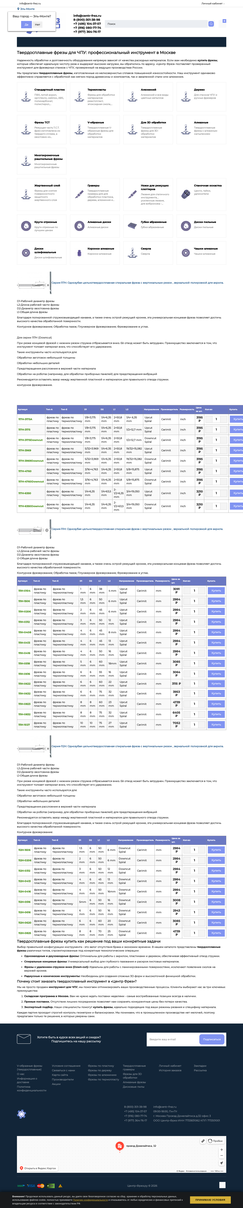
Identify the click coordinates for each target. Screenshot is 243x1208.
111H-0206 (24, 611)
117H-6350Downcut (31, 506)
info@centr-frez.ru (30, 3)
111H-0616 (24, 674)
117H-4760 (24, 471)
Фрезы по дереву (100, 1070)
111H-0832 (24, 714)
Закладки (200, 1065)
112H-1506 (24, 850)
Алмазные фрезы (134, 1082)
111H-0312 (24, 622)
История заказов (170, 1070)
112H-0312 (24, 870)
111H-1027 (24, 724)
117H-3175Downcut (30, 440)
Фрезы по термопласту (103, 1079)
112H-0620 (24, 922)
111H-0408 (24, 632)
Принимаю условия (210, 1200)
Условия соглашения (66, 1065)
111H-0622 (24, 683)
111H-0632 (24, 693)
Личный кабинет (170, 1065)
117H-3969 (24, 450)
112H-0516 (24, 902)
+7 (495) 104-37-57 (86, 24)
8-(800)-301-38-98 (86, 20)
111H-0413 (24, 642)
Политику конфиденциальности (90, 1200)
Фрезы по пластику (101, 1065)
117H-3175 (24, 429)
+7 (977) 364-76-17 (86, 32)
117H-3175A (25, 419)
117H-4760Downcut (31, 481)
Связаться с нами (63, 1070)
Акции (56, 1084)
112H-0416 (24, 891)
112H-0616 (24, 912)
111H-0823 (24, 704)
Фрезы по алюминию (102, 1075)
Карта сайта (60, 1075)
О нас (20, 1074)
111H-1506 (24, 601)
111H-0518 (24, 663)
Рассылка (200, 1070)
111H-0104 (24, 590)
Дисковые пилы (133, 1086)
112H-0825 (24, 933)
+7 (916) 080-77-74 (86, 28)
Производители (63, 1079)
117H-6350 (24, 493)
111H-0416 (24, 653)
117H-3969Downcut (31, 460)
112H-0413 (24, 881)
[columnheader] (31, 409)
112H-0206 (24, 860)
